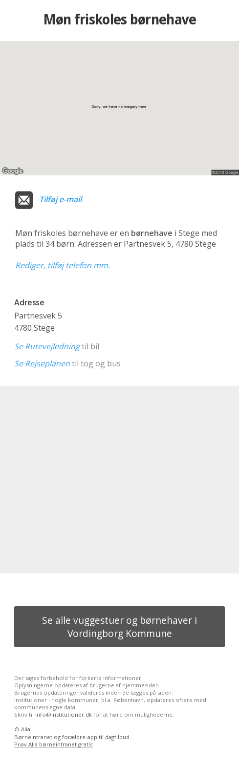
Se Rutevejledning (47, 346)
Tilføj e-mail (60, 199)
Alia (25, 729)
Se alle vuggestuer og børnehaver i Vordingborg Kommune (119, 627)
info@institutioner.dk (63, 714)
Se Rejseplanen (42, 363)
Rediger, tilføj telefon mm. (62, 265)
